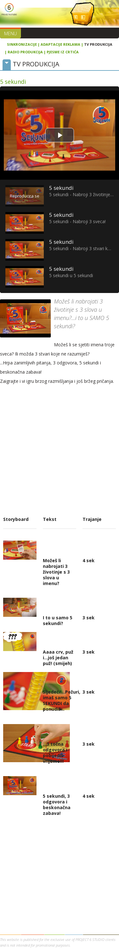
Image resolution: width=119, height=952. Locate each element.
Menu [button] (10, 33)
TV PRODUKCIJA (98, 44)
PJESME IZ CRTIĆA (63, 52)
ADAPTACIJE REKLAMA (60, 44)
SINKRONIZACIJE (22, 44)
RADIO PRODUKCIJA (25, 52)
